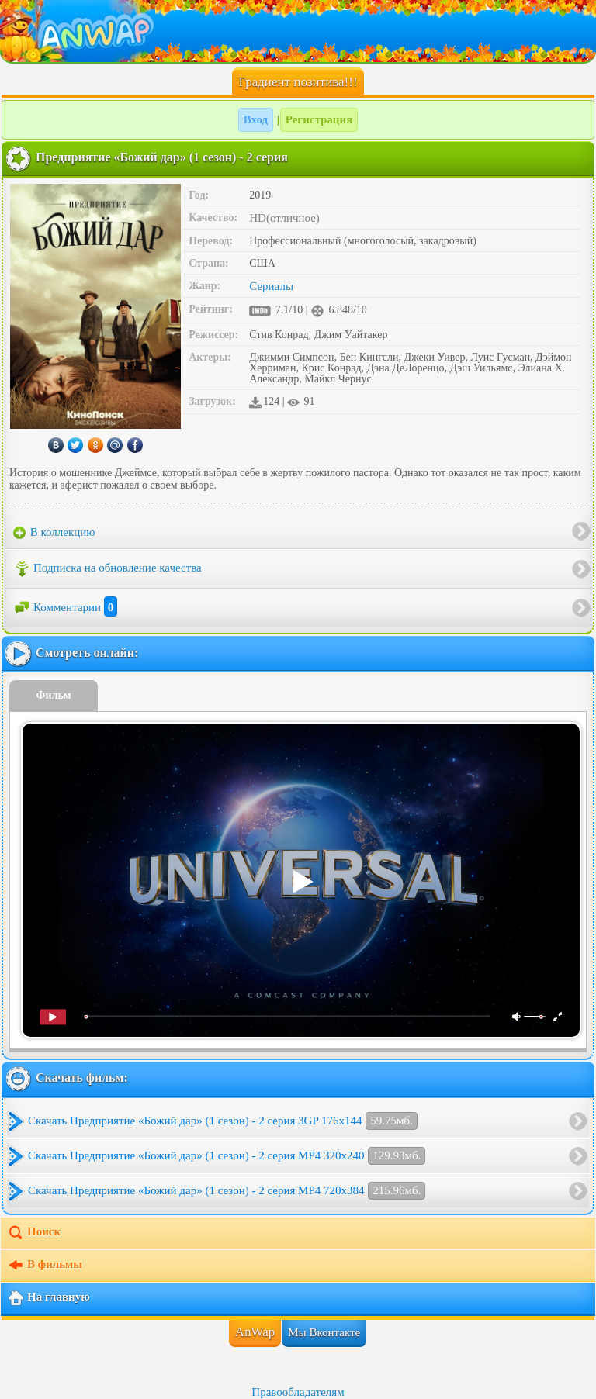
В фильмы (44, 1265)
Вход (256, 119)
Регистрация (319, 119)
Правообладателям (297, 1392)
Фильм (53, 695)
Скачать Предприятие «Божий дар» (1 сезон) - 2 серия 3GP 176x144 (223, 1121)
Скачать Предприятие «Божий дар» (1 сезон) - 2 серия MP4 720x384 (226, 1191)
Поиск (34, 1233)
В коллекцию (54, 533)
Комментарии (65, 607)
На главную (48, 1298)
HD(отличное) (284, 218)
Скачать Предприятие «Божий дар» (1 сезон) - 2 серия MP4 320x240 (226, 1156)
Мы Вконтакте (324, 1332)
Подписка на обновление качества (107, 569)
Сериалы (271, 286)
